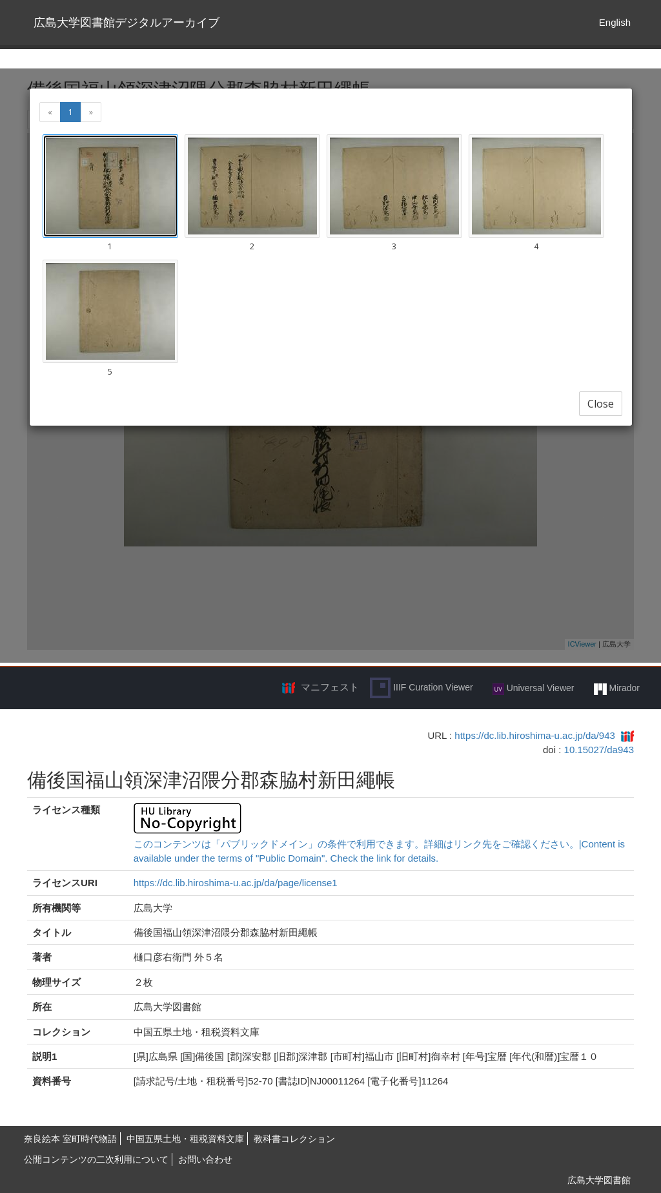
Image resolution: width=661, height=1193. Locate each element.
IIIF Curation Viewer (421, 688)
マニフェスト (330, 686)
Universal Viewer (534, 688)
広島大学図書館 (599, 1180)
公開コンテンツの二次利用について (96, 1159)
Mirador (617, 688)
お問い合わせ (205, 1159)
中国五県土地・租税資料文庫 (185, 1139)
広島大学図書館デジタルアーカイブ (126, 22)
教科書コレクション (294, 1139)
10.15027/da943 (599, 749)
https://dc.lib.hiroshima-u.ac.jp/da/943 (534, 735)
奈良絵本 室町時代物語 (70, 1139)
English (615, 22)
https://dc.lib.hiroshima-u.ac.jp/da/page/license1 (236, 882)
